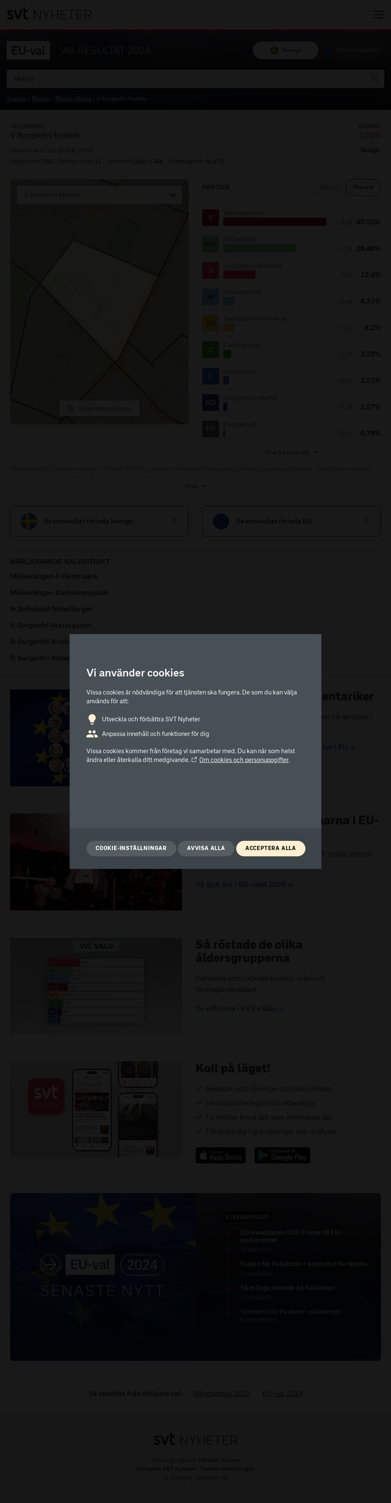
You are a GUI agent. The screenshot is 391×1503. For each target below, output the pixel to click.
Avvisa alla (206, 848)
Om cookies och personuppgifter (240, 760)
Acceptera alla (270, 848)
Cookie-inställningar (131, 848)
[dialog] (195, 751)
